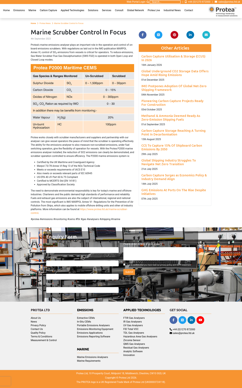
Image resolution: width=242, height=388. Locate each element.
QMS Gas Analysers (134, 343)
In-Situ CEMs (84, 321)
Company (51, 257)
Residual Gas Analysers (136, 347)
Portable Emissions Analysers (93, 325)
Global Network (135, 10)
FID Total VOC (131, 329)
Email (49, 283)
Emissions (19, 10)
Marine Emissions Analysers (92, 357)
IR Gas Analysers (132, 321)
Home (6, 10)
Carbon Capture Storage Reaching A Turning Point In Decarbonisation (173, 132)
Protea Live (154, 10)
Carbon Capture (48, 10)
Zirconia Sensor (131, 340)
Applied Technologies (72, 10)
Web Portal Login (136, 1)
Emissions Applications (90, 332)
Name (49, 243)
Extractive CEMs (86, 317)
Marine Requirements (88, 360)
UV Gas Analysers (133, 325)
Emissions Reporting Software (93, 336)
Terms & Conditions (41, 336)
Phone (49, 270)
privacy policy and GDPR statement (175, 265)
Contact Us (37, 329)
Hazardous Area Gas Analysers (140, 336)
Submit (129, 271)
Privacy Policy (38, 325)
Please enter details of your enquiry (142, 243)
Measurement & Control (44, 340)
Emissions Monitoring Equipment (95, 329)
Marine (32, 10)
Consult (119, 10)
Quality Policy (38, 332)
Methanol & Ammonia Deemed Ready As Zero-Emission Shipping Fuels (170, 117)
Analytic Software (133, 351)
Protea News (45, 23)
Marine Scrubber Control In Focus (68, 23)
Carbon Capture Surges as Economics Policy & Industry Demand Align (174, 177)
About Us (36, 317)
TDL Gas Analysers (133, 332)
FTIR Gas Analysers (134, 317)
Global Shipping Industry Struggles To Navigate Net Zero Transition (168, 162)
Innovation (129, 355)
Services (106, 10)
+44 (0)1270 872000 (197, 1)
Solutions (93, 10)
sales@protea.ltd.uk (227, 1)
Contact (188, 10)
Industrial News (172, 10)
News (34, 321)
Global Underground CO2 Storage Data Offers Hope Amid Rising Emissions (175, 73)
